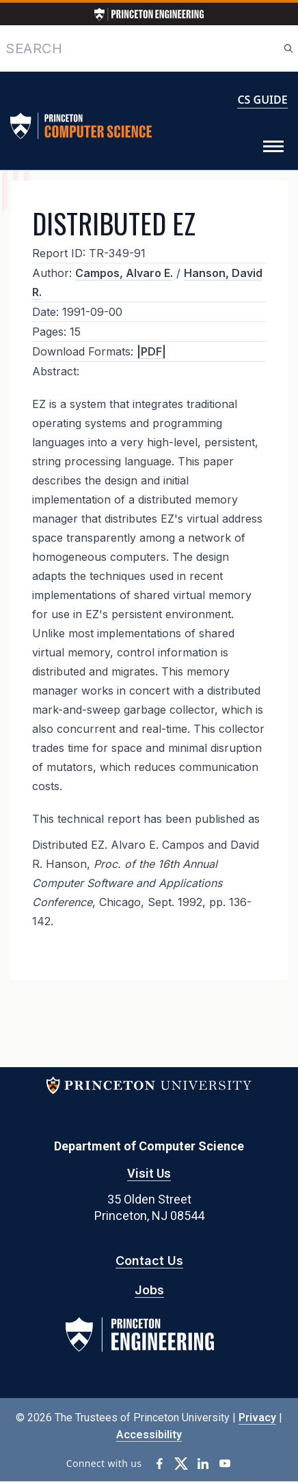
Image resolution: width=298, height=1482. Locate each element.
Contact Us (149, 1260)
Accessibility (149, 1434)
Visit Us (149, 1173)
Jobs (149, 1290)
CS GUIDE (262, 99)
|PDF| (151, 351)
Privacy (257, 1417)
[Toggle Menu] (273, 146)
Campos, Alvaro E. (124, 273)
